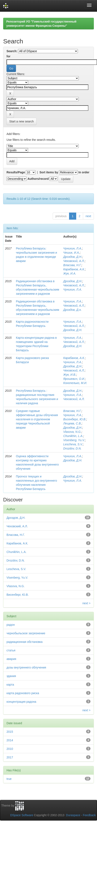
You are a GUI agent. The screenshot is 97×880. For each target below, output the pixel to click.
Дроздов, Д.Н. (72, 256)
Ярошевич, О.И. (74, 378)
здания (11, 676)
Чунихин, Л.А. (72, 248)
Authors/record (38, 178)
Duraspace (73, 815)
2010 (10, 748)
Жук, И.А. (69, 273)
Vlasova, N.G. (72, 431)
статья (11, 650)
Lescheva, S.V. (73, 444)
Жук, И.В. (69, 374)
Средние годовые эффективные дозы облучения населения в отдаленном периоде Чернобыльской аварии (37, 419)
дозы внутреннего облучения (26, 667)
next (88, 216)
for (8, 56)
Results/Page (16, 172)
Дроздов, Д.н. (72, 309)
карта (10, 684)
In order (84, 172)
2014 (10, 740)
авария (11, 659)
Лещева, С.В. (72, 423)
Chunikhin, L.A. (73, 436)
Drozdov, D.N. (72, 448)
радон (11, 624)
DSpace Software (21, 815)
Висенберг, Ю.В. (74, 419)
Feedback (89, 815)
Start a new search (21, 121)
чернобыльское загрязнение (26, 633)
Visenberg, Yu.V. (74, 440)
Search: (12, 51)
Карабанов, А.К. (74, 269)
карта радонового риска (23, 693)
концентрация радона (21, 701)
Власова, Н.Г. (72, 265)
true (9, 779)
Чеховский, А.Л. (74, 261)
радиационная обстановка (25, 641)
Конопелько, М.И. (75, 383)
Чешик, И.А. (71, 252)
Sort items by (48, 172)
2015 (10, 731)
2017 (10, 757)
